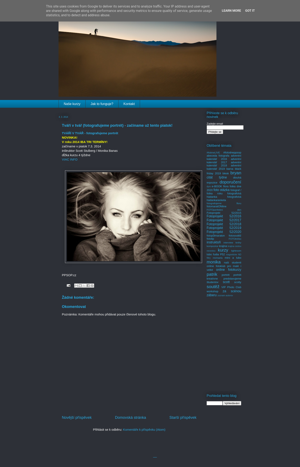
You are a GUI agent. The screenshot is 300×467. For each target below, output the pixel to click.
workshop (212, 291)
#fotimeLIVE (213, 152)
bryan (235, 172)
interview (228, 242)
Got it (250, 11)
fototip (210, 238)
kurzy (223, 250)
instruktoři (214, 242)
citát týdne (217, 177)
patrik (212, 274)
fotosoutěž (235, 235)
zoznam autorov (225, 295)
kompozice (212, 246)
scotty (237, 282)
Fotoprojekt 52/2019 (224, 228)
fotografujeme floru (224, 203)
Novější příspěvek (77, 417)
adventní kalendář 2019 (224, 167)
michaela (217, 257)
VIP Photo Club (231, 287)
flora (225, 186)
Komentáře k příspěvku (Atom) (144, 429)
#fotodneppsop (232, 152)
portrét (226, 274)
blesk (225, 173)
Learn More (231, 11)
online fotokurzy (228, 269)
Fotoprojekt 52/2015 (224, 212)
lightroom (236, 250)
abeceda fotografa (218, 155)
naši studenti (232, 262)
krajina (223, 246)
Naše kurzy (72, 104)
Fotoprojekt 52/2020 (224, 232)
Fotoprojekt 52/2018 (224, 224)
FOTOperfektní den (224, 209)
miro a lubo (233, 257)
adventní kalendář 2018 (224, 164)
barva (229, 168)
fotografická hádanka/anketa (224, 198)
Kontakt (129, 104)
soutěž (213, 286)
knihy (238, 242)
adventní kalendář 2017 (224, 160)
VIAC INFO (70, 159)
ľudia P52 (219, 254)
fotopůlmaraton (216, 235)
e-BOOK (217, 186)
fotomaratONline (216, 206)
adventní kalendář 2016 (224, 157)
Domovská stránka (130, 417)
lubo (209, 254)
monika (214, 261)
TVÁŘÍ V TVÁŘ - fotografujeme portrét (90, 133)
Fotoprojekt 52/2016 (224, 216)
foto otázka (222, 190)
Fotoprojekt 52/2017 (224, 220)
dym (209, 186)
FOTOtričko (235, 238)
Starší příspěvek (182, 417)
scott (226, 282)
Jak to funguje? (102, 104)
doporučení (230, 182)
